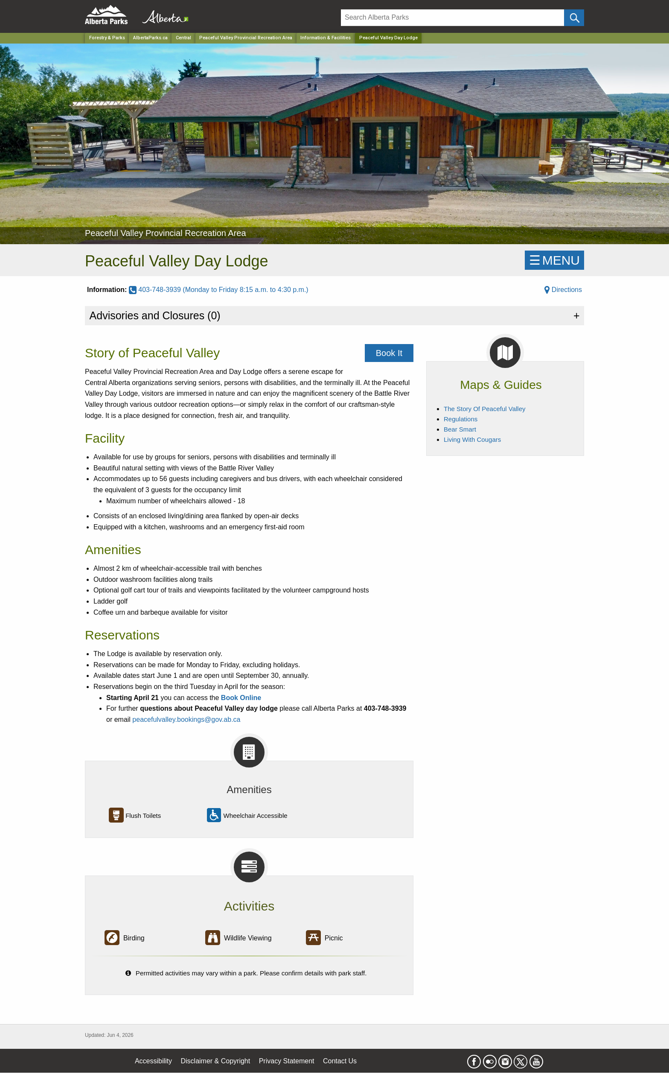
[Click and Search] (574, 17)
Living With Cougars (472, 439)
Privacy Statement (286, 1061)
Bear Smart (460, 429)
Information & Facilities (325, 38)
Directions (563, 289)
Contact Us (340, 1061)
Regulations (460, 419)
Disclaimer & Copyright (215, 1061)
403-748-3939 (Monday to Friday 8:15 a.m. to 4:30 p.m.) (218, 289)
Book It (389, 353)
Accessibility (153, 1061)
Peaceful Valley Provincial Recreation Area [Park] (245, 38)
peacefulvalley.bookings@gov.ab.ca (186, 719)
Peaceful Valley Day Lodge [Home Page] (388, 38)
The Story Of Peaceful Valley (484, 408)
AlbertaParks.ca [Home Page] (150, 38)
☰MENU (554, 260)
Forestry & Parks (107, 38)
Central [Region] (183, 38)
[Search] (452, 17)
